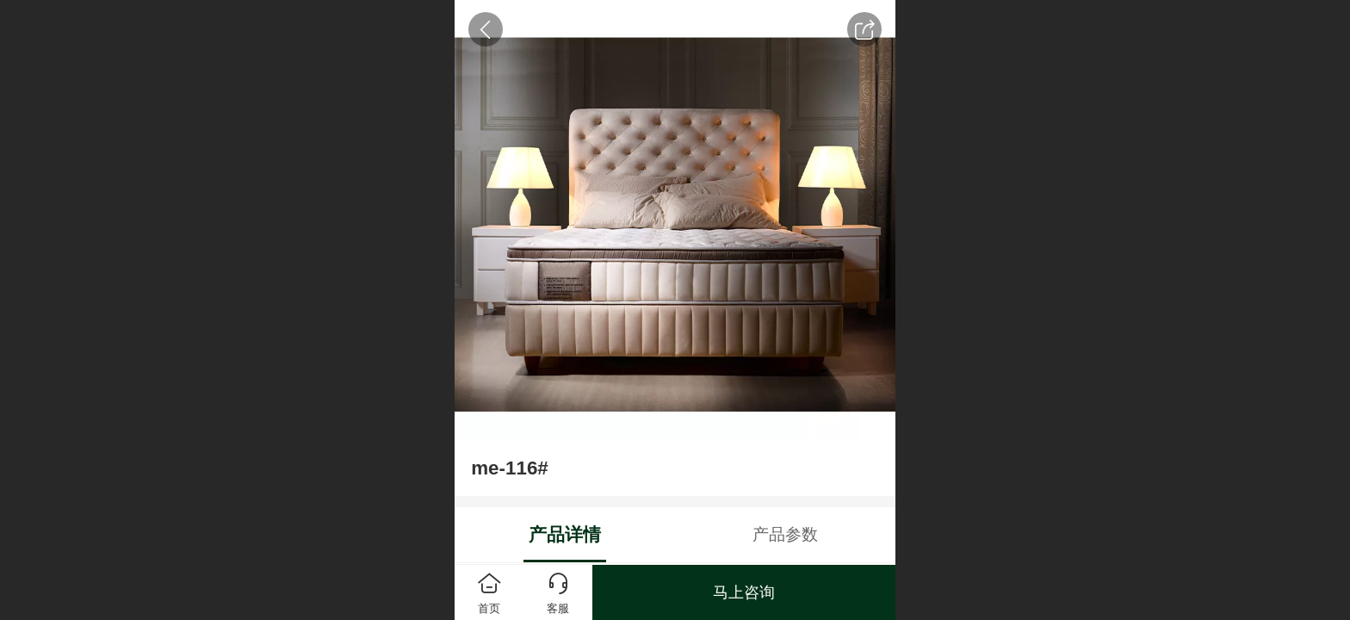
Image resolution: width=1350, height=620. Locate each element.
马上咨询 (744, 592)
